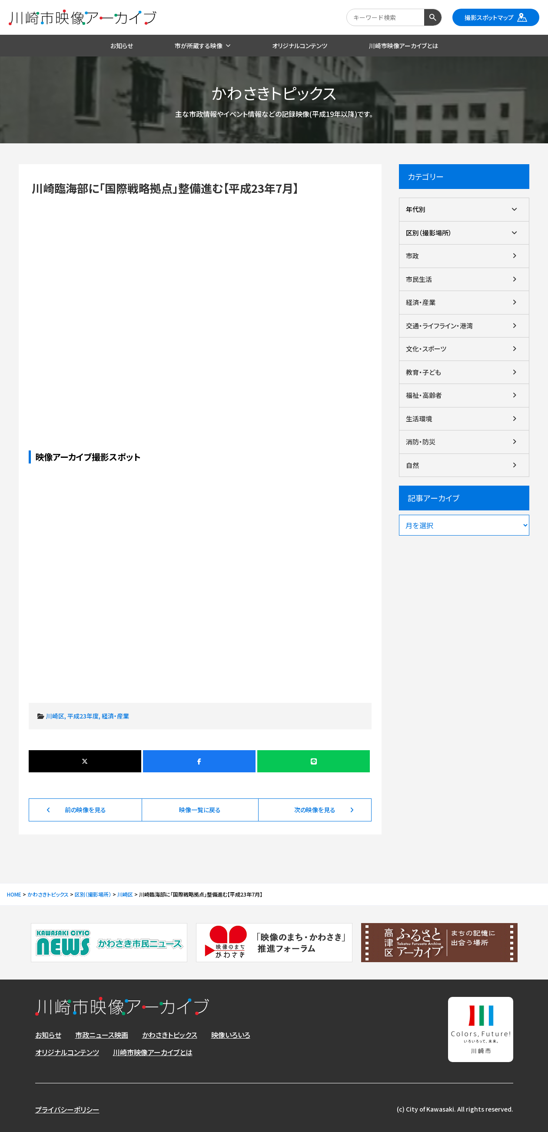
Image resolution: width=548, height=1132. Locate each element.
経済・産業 (115, 716)
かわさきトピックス (169, 1034)
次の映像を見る (314, 809)
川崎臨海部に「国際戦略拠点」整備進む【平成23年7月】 (200, 308)
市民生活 (419, 279)
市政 (412, 255)
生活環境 (419, 418)
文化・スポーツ (426, 348)
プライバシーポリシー (67, 1109)
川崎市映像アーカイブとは (153, 1052)
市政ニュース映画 (101, 1034)
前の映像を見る (85, 809)
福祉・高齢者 (424, 395)
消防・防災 (420, 441)
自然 (412, 465)
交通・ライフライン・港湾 (439, 325)
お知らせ (48, 1034)
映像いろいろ (230, 1034)
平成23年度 (83, 716)
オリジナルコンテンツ (67, 1052)
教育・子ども (423, 372)
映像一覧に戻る (200, 809)
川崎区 (55, 716)
